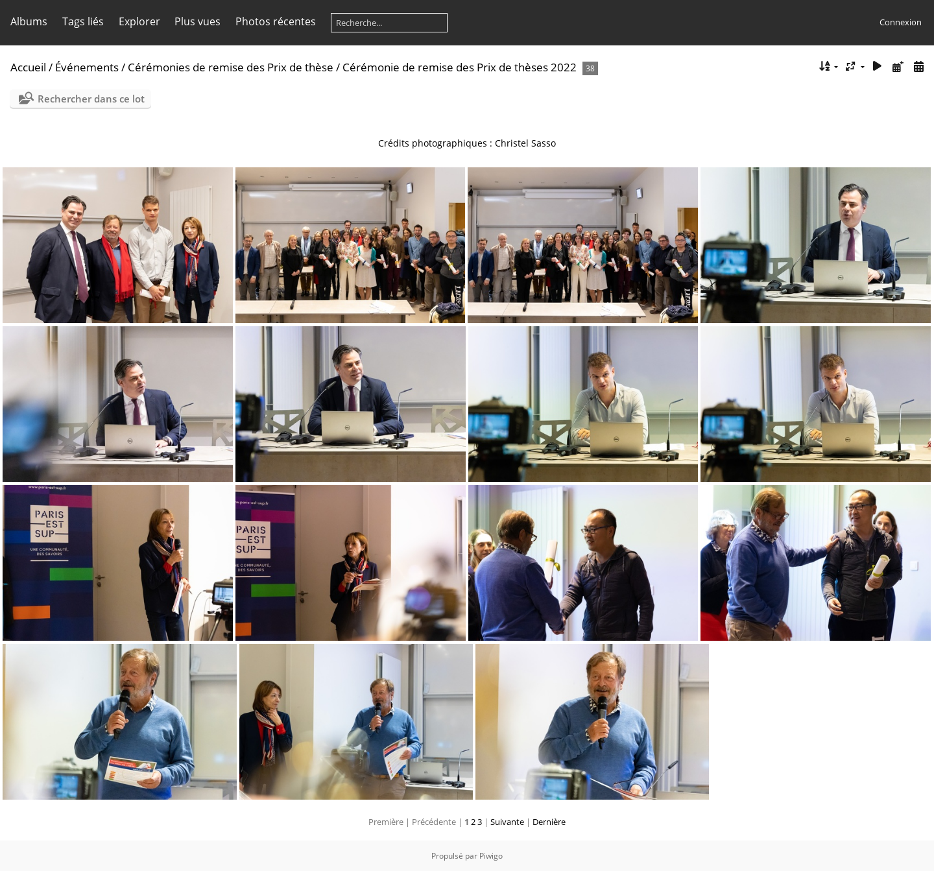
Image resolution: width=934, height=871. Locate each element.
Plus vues (197, 21)
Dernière (549, 822)
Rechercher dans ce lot (91, 98)
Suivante (507, 822)
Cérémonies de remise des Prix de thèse (230, 67)
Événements (88, 67)
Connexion (901, 22)
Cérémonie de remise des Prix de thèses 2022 (459, 67)
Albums (28, 21)
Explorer (139, 21)
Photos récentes (275, 21)
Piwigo (491, 855)
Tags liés (83, 21)
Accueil (28, 67)
